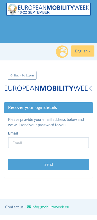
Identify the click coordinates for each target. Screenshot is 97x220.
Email (13, 133)
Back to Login (22, 75)
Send (48, 164)
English (82, 51)
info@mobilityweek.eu (48, 207)
